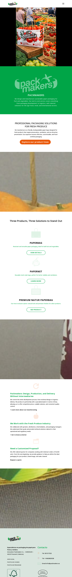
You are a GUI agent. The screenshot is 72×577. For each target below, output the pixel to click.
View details (36, 253)
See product (36, 310)
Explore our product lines (35, 142)
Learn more (36, 281)
